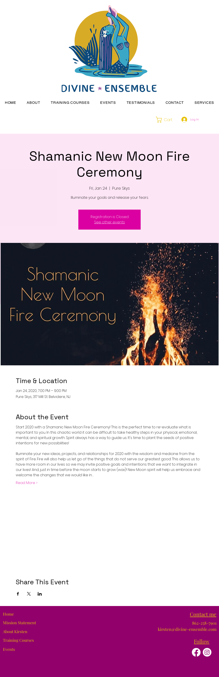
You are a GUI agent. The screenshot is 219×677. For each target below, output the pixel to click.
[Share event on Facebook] (18, 594)
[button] (33, 102)
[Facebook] (196, 652)
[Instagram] (207, 652)
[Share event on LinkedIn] (40, 594)
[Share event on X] (29, 594)
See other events (109, 222)
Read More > (26, 482)
